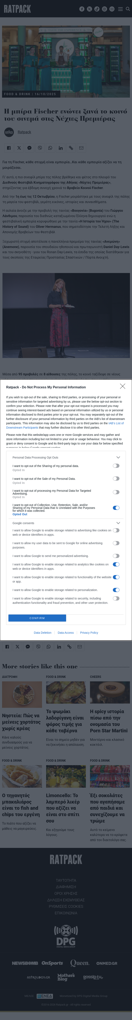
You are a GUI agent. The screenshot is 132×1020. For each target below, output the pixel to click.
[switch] (116, 466)
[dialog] (66, 510)
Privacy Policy (89, 632)
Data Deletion (42, 632)
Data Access (66, 632)
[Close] (124, 387)
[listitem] (66, 457)
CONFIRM (37, 618)
